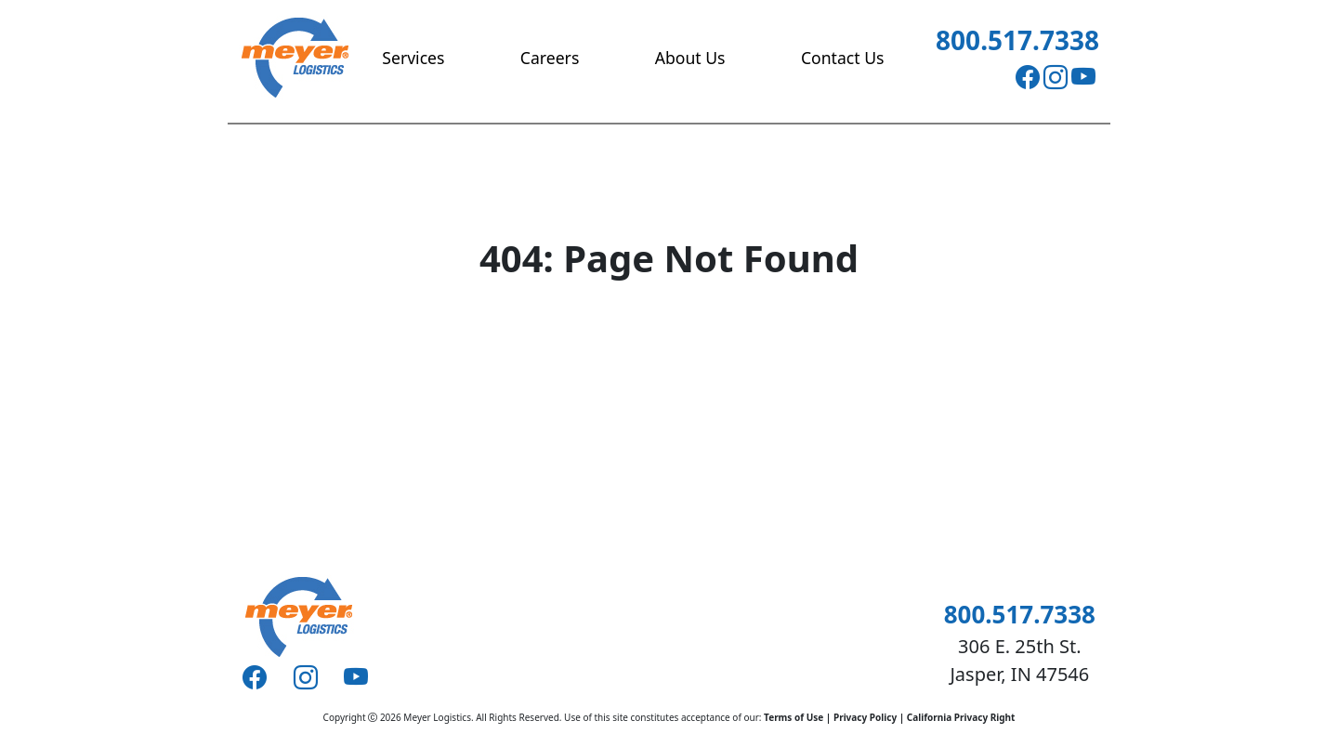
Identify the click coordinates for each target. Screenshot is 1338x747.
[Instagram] (1055, 77)
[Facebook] (1028, 77)
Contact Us (843, 57)
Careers (549, 57)
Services (413, 57)
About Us (690, 57)
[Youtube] (1083, 77)
